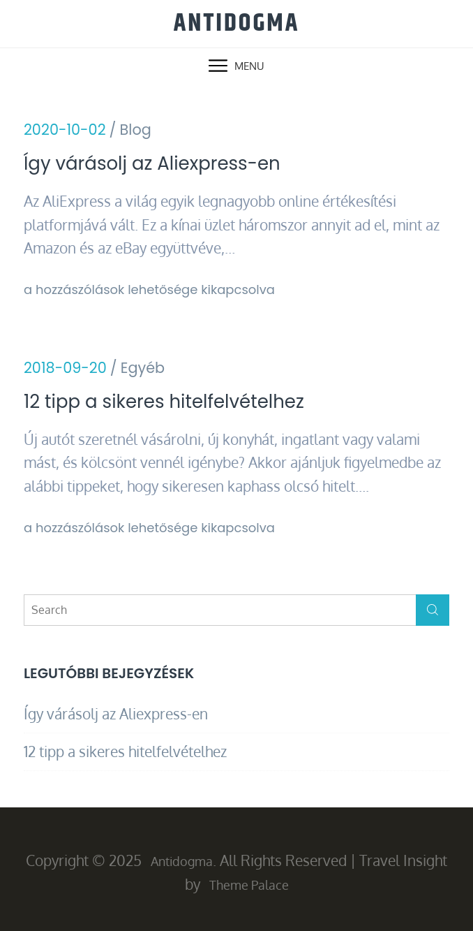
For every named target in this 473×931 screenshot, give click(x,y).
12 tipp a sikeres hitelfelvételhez (164, 402)
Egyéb (143, 368)
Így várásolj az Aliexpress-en (152, 164)
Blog (135, 129)
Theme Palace (249, 885)
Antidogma (236, 23)
